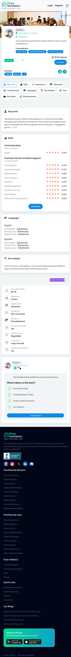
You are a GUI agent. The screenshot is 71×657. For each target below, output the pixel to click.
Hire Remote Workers (14, 470)
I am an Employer (11, 564)
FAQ (5, 573)
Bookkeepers (10, 500)
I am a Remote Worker (13, 569)
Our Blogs (9, 606)
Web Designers (10, 479)
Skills (24, 84)
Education (56, 84)
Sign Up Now (35, 415)
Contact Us (8, 600)
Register (59, 5)
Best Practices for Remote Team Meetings (22, 611)
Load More (35, 206)
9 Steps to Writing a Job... (14, 624)
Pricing (7, 577)
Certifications (11, 90)
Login (50, 5)
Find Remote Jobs (13, 514)
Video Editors (9, 483)
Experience (39, 84)
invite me (60, 62)
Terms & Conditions (26, 655)
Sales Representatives (13, 508)
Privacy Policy (10, 655)
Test (63, 90)
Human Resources (12, 504)
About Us (7, 595)
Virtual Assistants (11, 475)
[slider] (52, 152)
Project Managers (11, 491)
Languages (30, 90)
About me (9, 84)
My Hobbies (48, 90)
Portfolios (9, 96)
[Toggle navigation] (67, 5)
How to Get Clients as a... (14, 620)
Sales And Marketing (12, 487)
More (14, 127)
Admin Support (10, 496)
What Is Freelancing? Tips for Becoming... (21, 615)
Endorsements (28, 96)
